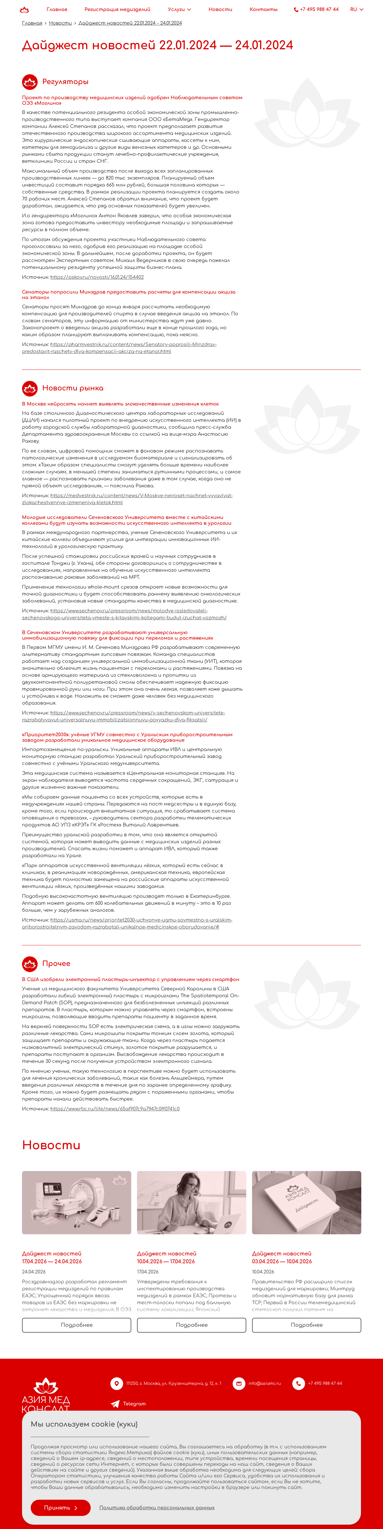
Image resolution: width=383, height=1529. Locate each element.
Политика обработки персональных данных (157, 1507)
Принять (60, 1508)
